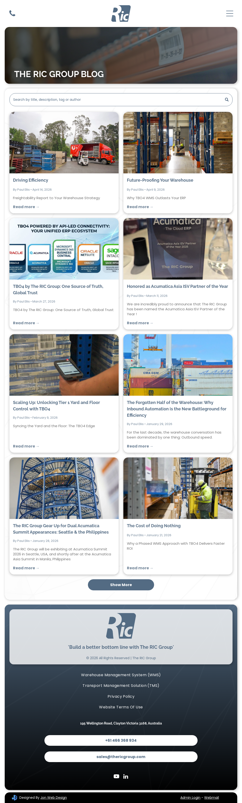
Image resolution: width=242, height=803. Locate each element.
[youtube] (116, 777)
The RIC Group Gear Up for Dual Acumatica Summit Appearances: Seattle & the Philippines (61, 529)
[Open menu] (229, 13)
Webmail (211, 797)
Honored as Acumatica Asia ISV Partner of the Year (177, 286)
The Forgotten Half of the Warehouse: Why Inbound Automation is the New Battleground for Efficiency (176, 409)
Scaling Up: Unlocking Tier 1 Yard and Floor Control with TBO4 (56, 405)
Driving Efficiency (30, 180)
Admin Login (190, 797)
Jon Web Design (53, 797)
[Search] (121, 99)
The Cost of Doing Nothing (154, 525)
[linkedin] (126, 777)
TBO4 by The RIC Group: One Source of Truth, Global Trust (58, 289)
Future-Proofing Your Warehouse (160, 180)
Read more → (26, 207)
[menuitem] (121, 675)
